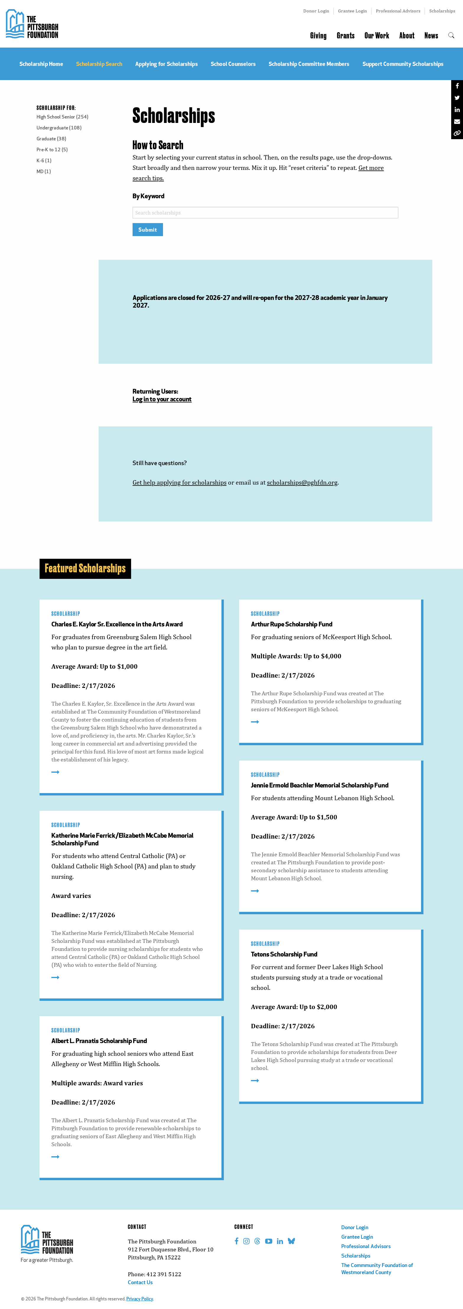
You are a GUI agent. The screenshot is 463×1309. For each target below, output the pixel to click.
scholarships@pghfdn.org (302, 482)
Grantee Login (352, 10)
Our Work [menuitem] (377, 36)
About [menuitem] (407, 36)
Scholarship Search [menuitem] (99, 63)
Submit (147, 229)
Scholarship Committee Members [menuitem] (309, 63)
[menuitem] (451, 36)
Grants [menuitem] (346, 36)
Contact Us (140, 1283)
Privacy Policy (139, 1299)
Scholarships (442, 10)
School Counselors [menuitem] (233, 63)
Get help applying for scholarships (179, 482)
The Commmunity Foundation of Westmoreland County (377, 1269)
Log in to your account (162, 398)
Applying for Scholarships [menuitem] (166, 63)
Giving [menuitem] (318, 36)
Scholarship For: (56, 108)
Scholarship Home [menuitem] (41, 63)
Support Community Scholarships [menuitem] (403, 63)
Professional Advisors (398, 10)
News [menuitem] (431, 36)
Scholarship (65, 614)
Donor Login (316, 10)
